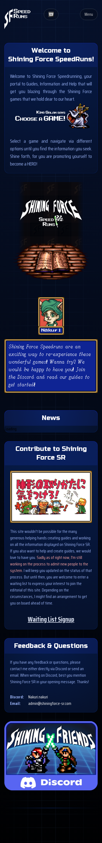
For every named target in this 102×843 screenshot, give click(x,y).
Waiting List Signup (51, 619)
